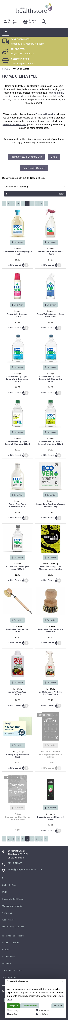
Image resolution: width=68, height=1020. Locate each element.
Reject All (57, 1005)
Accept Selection (29, 1005)
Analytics (12, 1014)
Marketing (42, 1014)
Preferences (42, 1010)
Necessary (13, 1010)
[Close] (63, 981)
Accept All (13, 1005)
